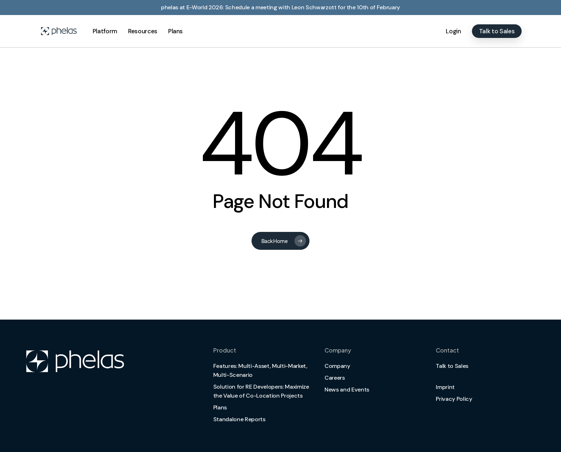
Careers (335, 377)
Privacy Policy (454, 399)
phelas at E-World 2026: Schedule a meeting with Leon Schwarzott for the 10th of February (280, 7)
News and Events (347, 389)
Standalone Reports (239, 419)
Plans (220, 407)
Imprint (445, 387)
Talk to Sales (452, 366)
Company (337, 366)
